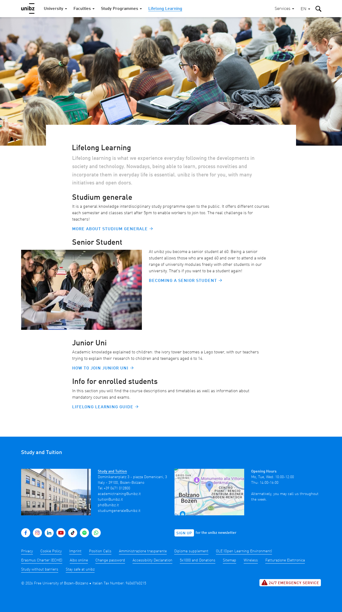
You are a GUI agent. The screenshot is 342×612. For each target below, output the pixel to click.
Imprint (75, 551)
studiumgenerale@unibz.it (119, 511)
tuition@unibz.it (110, 499)
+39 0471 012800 (117, 488)
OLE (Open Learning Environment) (244, 551)
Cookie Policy (51, 551)
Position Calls (100, 551)
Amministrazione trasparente (143, 551)
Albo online (79, 560)
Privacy (27, 551)
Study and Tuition (112, 471)
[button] (305, 9)
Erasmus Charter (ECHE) (41, 560)
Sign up (184, 533)
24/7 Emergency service (290, 582)
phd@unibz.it (108, 505)
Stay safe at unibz (80, 569)
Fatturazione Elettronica (285, 560)
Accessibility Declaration (152, 560)
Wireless (251, 560)
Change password (110, 560)
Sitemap (229, 560)
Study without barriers (39, 569)
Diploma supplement (191, 551)
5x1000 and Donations (197, 560)
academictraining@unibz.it (119, 494)
